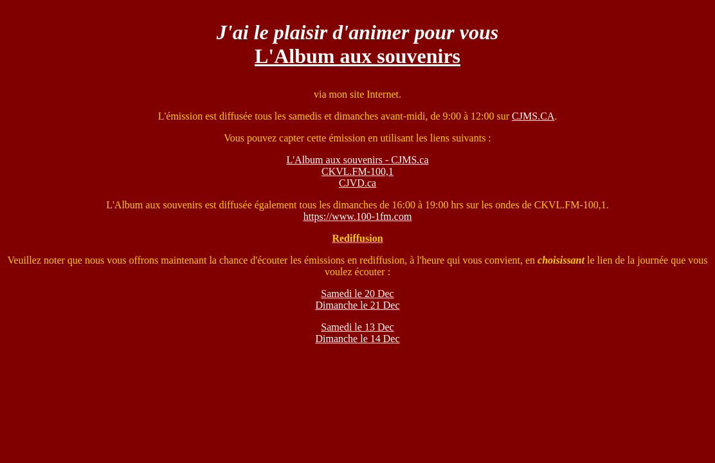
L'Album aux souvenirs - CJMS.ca (357, 159)
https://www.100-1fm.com (357, 216)
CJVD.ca (357, 182)
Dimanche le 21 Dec (357, 305)
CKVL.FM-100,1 (357, 171)
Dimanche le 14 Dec (357, 338)
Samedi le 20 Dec (357, 293)
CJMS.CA (533, 116)
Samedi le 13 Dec (357, 327)
